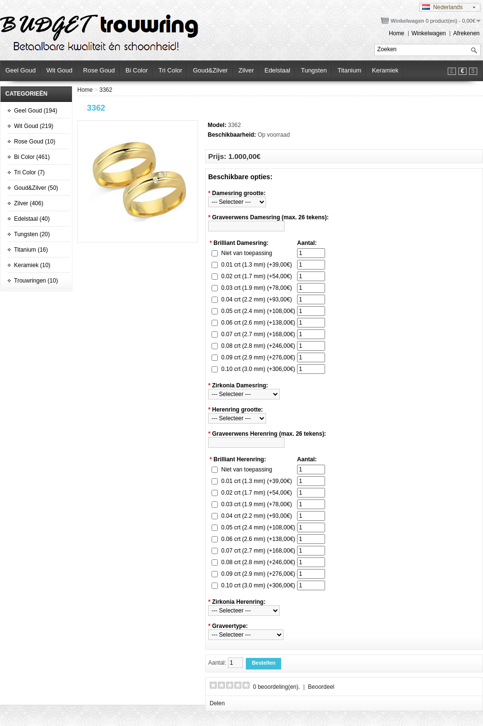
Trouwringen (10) (36, 280)
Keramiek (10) (32, 265)
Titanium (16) (31, 249)
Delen (217, 703)
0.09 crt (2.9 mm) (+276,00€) (258, 357)
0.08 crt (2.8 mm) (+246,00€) (258, 345)
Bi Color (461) (32, 157)
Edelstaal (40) (32, 218)
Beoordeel (321, 686)
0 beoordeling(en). (276, 686)
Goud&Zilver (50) (36, 188)
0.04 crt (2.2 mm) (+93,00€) (256, 299)
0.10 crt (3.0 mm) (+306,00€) (258, 369)
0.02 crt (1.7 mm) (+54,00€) (256, 276)
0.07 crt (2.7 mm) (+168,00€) (258, 334)
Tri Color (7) (29, 172)
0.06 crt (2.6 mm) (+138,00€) (258, 322)
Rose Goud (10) (34, 141)
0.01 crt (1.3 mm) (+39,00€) (256, 264)
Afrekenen (466, 33)
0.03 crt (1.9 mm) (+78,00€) (256, 288)
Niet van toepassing (246, 253)
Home (396, 33)
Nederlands (442, 7)
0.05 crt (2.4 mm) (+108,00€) (258, 311)
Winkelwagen (429, 33)
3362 (106, 89)
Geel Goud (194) (35, 110)
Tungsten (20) (32, 234)
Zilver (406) (28, 203)
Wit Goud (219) (33, 126)
